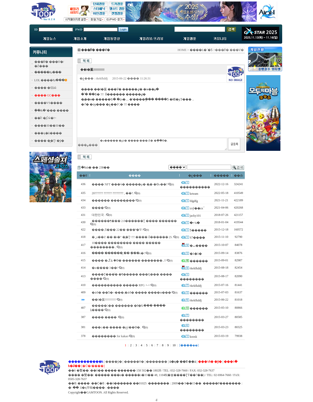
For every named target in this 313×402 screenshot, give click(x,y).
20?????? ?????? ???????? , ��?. (113, 193)
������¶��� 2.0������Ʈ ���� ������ (134, 221)
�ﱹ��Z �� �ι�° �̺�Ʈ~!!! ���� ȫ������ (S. (132, 237)
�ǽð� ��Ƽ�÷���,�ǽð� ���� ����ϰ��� (131, 292)
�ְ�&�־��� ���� (51, 110)
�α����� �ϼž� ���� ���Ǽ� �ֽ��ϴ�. (163, 144)
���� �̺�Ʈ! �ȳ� (49, 140)
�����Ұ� (134, 361)
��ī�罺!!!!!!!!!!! (104, 299)
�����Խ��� (47, 72)
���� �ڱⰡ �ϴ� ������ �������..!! (129, 260)
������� (156, 361)
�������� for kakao (110, 336)
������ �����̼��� (113, 200)
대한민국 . (98, 215)
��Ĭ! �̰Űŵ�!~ (45, 118)
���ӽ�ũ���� (48, 133)
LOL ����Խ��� (49, 80)
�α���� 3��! (105, 268)
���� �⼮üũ (45, 88)
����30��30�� (49, 125)
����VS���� (48, 103)
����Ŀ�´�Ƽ (201, 50)
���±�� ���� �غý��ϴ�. (116, 327)
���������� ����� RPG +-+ (121, 285)
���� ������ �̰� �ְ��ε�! (118, 253)
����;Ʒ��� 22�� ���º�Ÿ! (117, 230)
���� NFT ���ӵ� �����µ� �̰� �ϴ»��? (129, 184)
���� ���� (104, 317)
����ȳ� (113, 361)
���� (98, 208)
